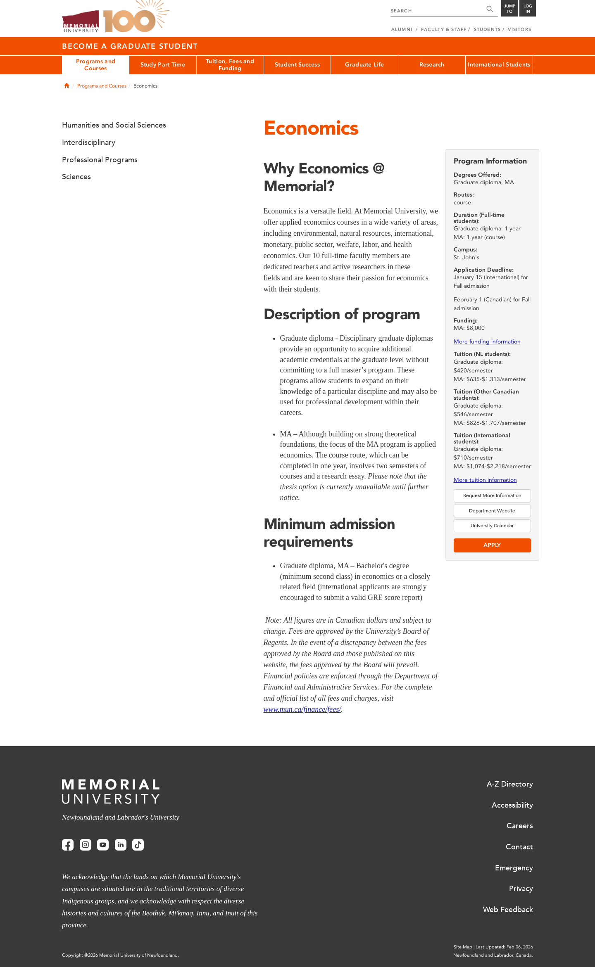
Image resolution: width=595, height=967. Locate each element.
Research (432, 64)
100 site (136, 16)
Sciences (76, 176)
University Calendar (492, 526)
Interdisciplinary (88, 142)
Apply (492, 545)
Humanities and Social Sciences (114, 125)
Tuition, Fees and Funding (230, 65)
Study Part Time (162, 64)
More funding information (487, 341)
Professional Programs (100, 159)
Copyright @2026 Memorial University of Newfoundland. (120, 955)
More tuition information (485, 480)
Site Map (463, 947)
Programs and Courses (95, 65)
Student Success (297, 64)
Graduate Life (364, 64)
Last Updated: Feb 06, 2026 (504, 947)
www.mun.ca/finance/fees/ (302, 709)
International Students (499, 64)
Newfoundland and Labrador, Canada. (493, 955)
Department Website (492, 511)
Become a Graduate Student (130, 46)
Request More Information (492, 495)
